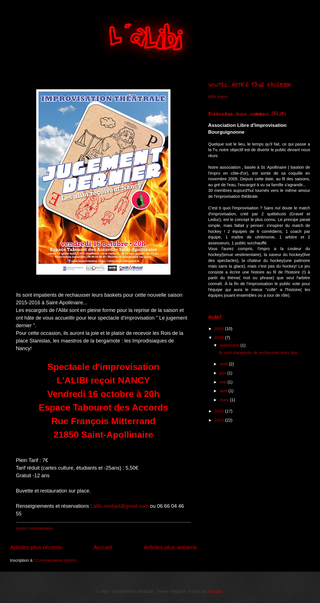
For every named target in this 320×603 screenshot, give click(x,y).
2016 (220, 328)
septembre (229, 345)
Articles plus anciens (170, 547)
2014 (220, 411)
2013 (220, 420)
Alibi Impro (218, 96)
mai (223, 382)
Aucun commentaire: (35, 528)
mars (224, 400)
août (224, 364)
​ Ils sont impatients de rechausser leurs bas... (260, 352)
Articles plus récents (36, 547)
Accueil (102, 547)
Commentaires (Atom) (56, 560)
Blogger (215, 591)
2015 (220, 337)
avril (223, 391)
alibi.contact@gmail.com (120, 506)
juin (223, 373)
